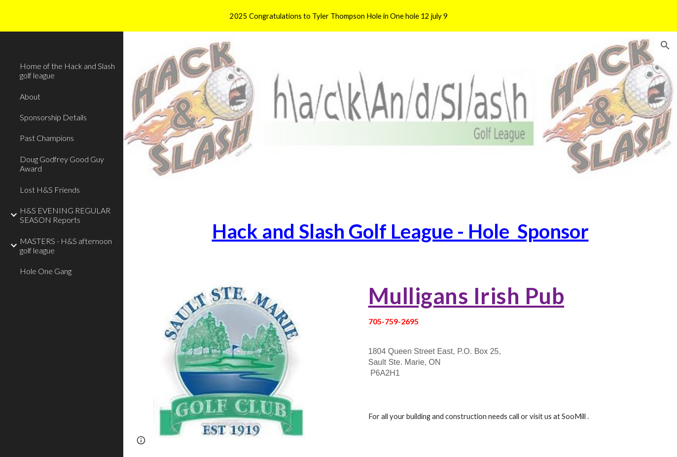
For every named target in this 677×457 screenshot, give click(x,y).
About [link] (30, 96)
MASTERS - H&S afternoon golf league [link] (66, 245)
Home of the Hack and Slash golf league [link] (67, 70)
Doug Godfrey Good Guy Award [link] (62, 163)
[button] (665, 45)
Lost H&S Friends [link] (50, 189)
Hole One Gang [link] (45, 271)
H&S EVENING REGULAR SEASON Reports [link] (65, 215)
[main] (400, 231)
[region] (338, 16)
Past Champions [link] (47, 137)
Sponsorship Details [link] (53, 117)
